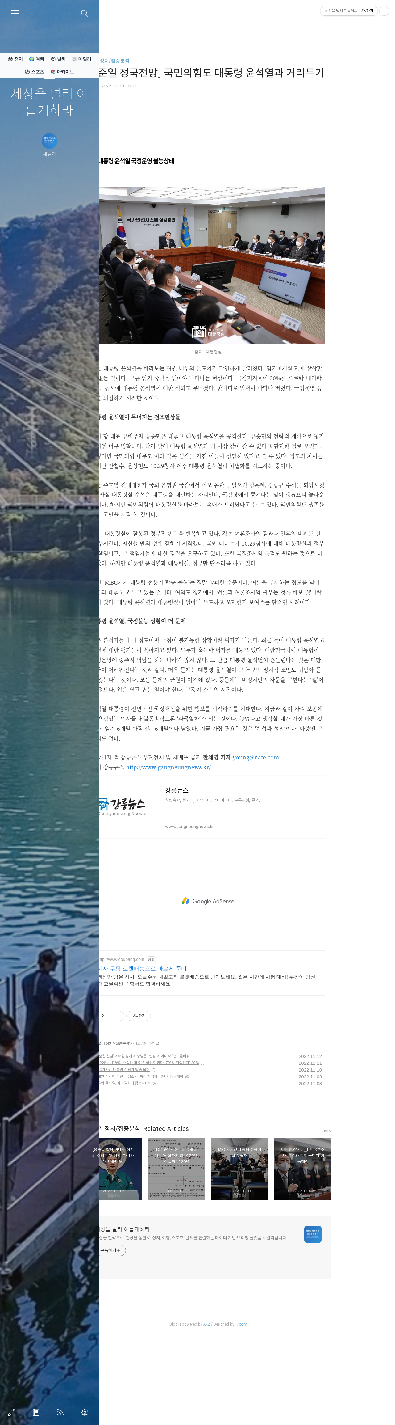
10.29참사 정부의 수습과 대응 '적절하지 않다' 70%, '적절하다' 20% (181, 1149)
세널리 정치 (138, 1130)
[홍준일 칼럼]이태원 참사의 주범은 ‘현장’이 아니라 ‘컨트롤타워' (177, 1142)
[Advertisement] (243, 159)
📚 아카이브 (62, 71)
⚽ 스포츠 (34, 71)
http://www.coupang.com (155, 1045)
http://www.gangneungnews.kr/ (203, 853)
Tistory (275, 1410)
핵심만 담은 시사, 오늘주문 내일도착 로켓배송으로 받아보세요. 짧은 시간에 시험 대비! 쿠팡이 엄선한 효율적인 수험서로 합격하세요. (241, 1067)
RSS (61, 1412)
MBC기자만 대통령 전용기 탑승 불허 (157, 1156)
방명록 (37, 1412)
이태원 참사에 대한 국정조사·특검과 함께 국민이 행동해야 (173, 1163)
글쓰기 (13, 1412)
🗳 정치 (15, 59)
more (361, 1217)
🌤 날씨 (58, 59)
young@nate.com (291, 843)
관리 (86, 1412)
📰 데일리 (81, 59)
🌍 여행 (36, 59)
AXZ (241, 1410)
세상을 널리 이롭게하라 (49, 103)
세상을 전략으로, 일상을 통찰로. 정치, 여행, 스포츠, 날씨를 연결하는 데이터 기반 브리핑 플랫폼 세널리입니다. (226, 1324)
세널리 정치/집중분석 (141, 61)
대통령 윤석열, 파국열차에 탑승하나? (157, 1169)
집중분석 (157, 1130)
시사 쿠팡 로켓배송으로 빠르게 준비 (177, 1055)
